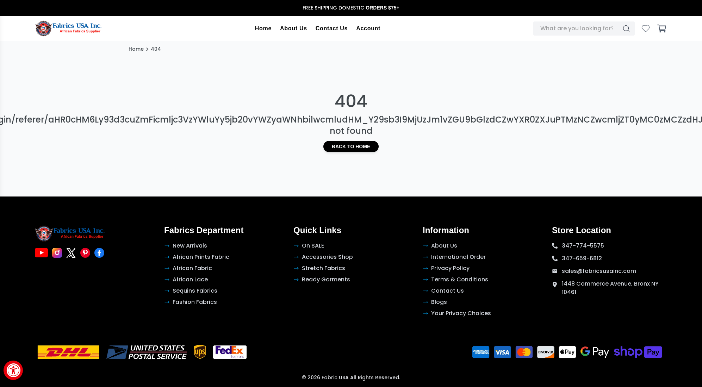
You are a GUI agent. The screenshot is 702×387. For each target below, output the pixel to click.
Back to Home (351, 146)
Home (263, 28)
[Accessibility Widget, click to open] (13, 370)
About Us (293, 28)
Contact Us (332, 28)
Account (368, 28)
